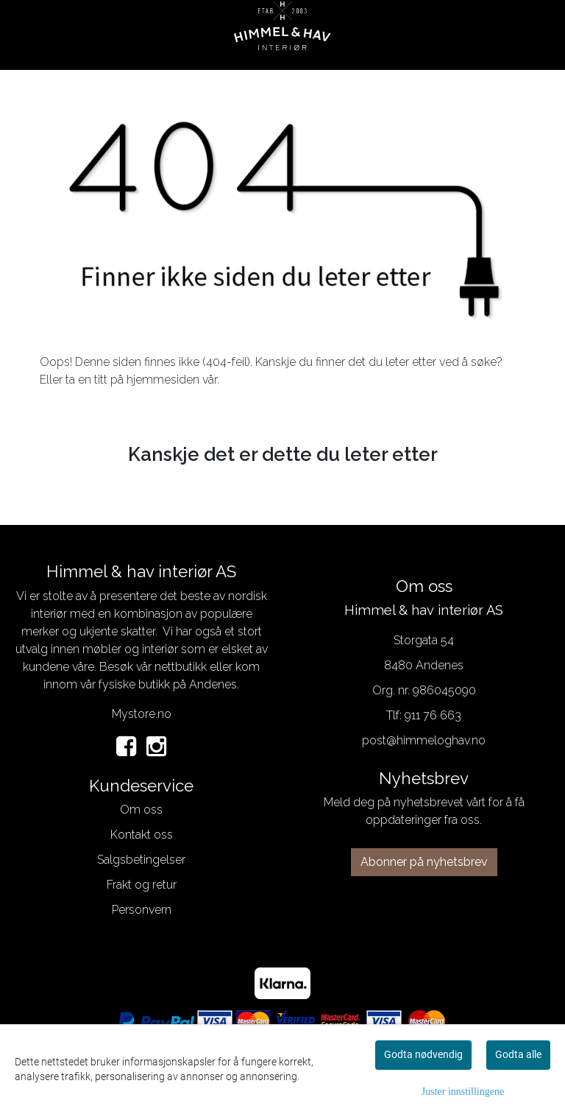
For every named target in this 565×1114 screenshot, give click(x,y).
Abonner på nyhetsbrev (424, 862)
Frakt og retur (142, 885)
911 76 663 (433, 715)
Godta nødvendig (423, 1054)
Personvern (141, 910)
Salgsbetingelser (141, 860)
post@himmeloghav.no (424, 740)
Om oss (141, 810)
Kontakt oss (141, 835)
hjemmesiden (163, 380)
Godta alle (518, 1054)
